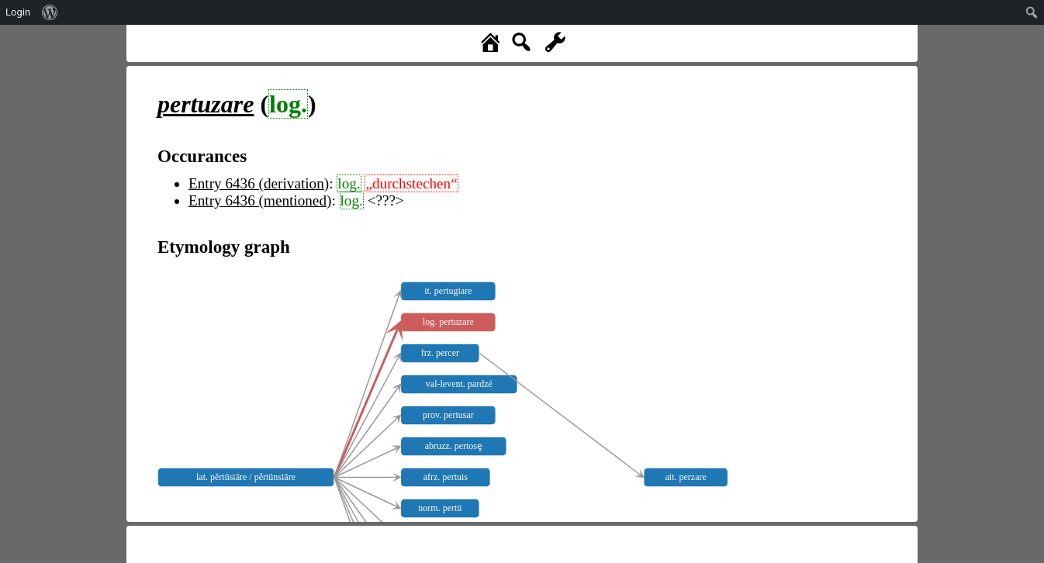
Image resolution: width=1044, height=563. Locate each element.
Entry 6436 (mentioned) (259, 200)
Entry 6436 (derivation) (258, 183)
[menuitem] (50, 12)
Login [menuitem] (17, 12)
